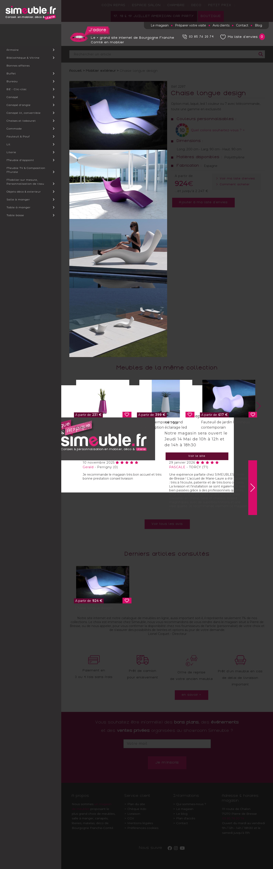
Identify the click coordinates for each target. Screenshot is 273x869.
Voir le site (196, 456)
